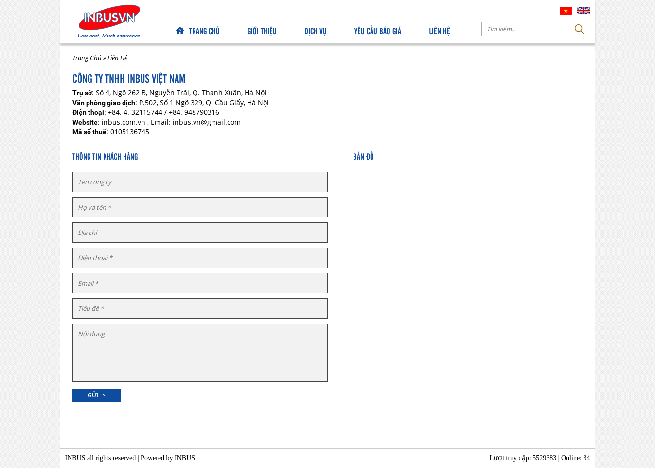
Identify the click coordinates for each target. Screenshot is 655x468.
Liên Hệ (439, 30)
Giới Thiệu (262, 30)
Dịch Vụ (315, 30)
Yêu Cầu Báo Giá (377, 30)
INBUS (185, 458)
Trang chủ (204, 30)
